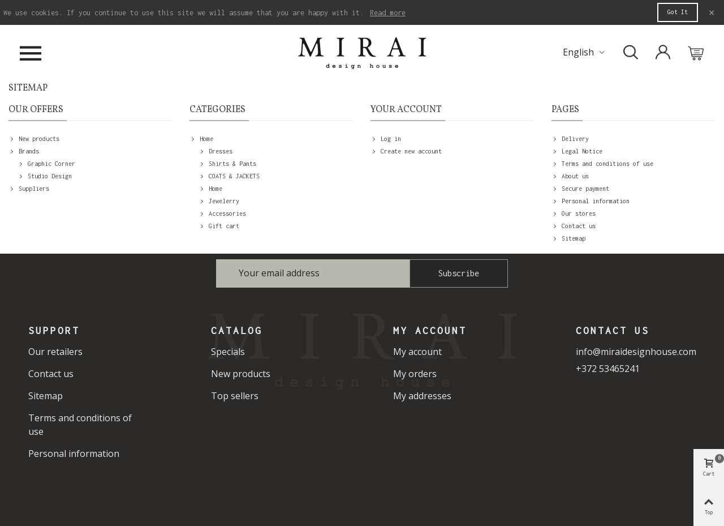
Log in (385, 139)
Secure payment (580, 188)
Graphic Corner (46, 164)
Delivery (570, 139)
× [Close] (711, 12)
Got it (677, 11)
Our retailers (55, 351)
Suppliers (28, 188)
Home (201, 139)
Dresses (215, 151)
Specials (228, 351)
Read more (388, 12)
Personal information (590, 201)
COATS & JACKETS (229, 176)
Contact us (573, 226)
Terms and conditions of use (602, 164)
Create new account (406, 151)
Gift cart (219, 226)
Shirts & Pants (227, 164)
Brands (23, 151)
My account (417, 351)
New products (33, 139)
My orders (415, 373)
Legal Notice (576, 151)
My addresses (422, 396)
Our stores (573, 213)
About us (570, 176)
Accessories (222, 213)
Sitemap (568, 238)
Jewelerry (219, 201)
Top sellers (234, 396)
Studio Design (45, 176)
